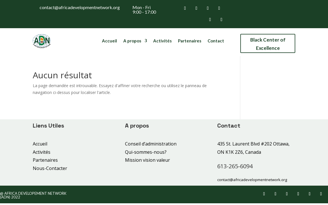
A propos (132, 41)
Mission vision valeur (147, 160)
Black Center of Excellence (268, 44)
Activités (162, 41)
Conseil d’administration (151, 144)
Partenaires (189, 41)
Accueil (109, 41)
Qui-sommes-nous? (146, 152)
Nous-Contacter (50, 168)
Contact (216, 41)
